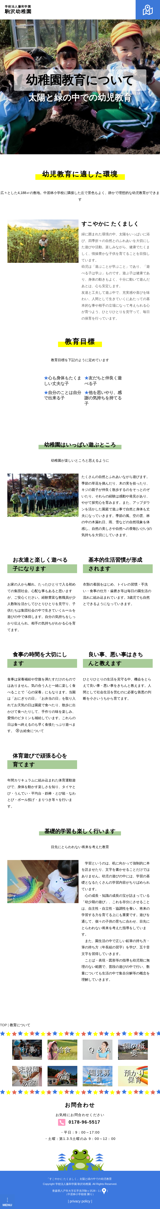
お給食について (30, 782)
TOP (3, 1025)
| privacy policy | (80, 1201)
